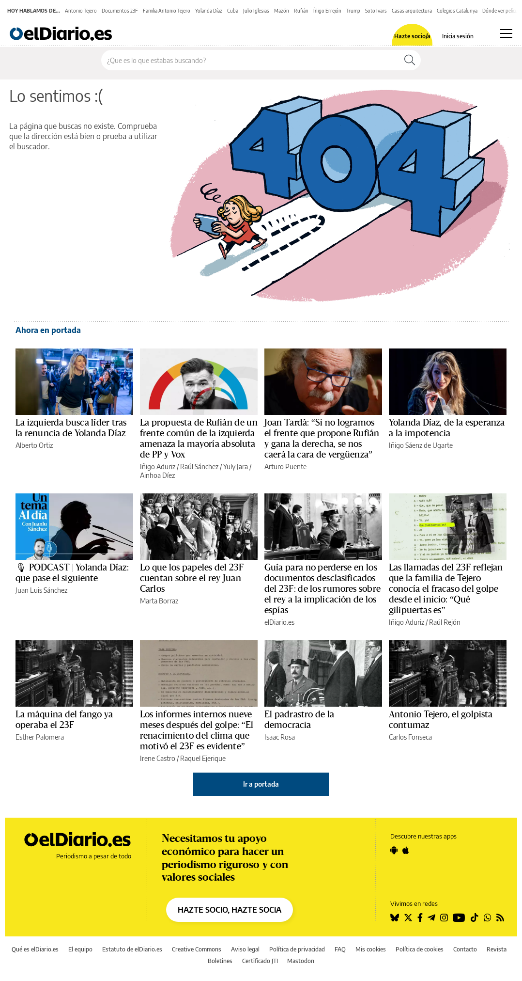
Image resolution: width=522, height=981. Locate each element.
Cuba (232, 11)
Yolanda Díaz (208, 11)
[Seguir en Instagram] (444, 917)
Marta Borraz (159, 601)
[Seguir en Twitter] (408, 917)
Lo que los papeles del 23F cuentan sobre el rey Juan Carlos (192, 578)
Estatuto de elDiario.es (132, 949)
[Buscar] (410, 60)
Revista (497, 949)
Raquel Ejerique (203, 758)
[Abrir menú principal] (506, 33)
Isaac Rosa (279, 737)
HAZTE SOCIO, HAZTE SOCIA (229, 910)
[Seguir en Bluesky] (394, 917)
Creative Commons (196, 949)
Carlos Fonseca (410, 737)
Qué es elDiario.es (35, 949)
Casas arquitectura (412, 11)
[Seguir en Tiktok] (474, 917)
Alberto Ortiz (34, 445)
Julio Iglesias (256, 11)
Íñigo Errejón (327, 11)
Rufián (301, 11)
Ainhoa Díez (157, 475)
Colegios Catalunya (457, 11)
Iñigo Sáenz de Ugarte (421, 445)
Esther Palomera (39, 737)
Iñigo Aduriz (157, 466)
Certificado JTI (260, 961)
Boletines (220, 961)
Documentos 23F (120, 11)
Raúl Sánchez (199, 466)
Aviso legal (245, 949)
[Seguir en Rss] (500, 917)
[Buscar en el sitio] (250, 60)
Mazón (281, 11)
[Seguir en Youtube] (459, 917)
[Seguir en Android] (394, 850)
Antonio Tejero (81, 11)
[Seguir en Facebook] (420, 917)
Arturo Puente (285, 466)
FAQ (340, 949)
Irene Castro (157, 758)
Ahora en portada (48, 330)
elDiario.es (279, 622)
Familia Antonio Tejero (166, 11)
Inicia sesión (458, 36)
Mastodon (300, 961)
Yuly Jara (235, 466)
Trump (353, 11)
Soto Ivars (376, 11)
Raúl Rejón (445, 622)
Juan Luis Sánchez (41, 590)
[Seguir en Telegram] (431, 917)
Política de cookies (420, 949)
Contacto (465, 949)
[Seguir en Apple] (405, 850)
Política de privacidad (297, 949)
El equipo (80, 949)
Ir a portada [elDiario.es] (261, 784)
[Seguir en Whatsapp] (487, 917)
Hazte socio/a (412, 36)
